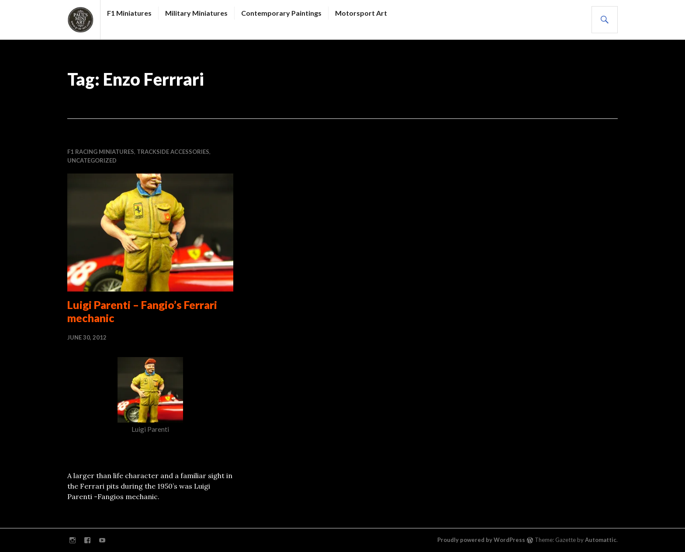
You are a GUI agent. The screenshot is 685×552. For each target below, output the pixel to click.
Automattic (600, 539)
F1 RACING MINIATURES (100, 151)
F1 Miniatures (129, 13)
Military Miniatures (196, 13)
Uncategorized (92, 160)
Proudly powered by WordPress (481, 539)
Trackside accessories (173, 151)
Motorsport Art (361, 13)
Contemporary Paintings (281, 13)
